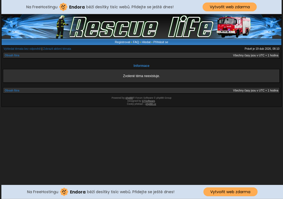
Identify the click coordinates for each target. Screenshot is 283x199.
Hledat (146, 42)
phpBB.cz (150, 104)
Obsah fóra (12, 55)
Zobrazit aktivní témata (57, 48)
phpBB (129, 97)
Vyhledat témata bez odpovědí (22, 48)
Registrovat (122, 42)
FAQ (136, 42)
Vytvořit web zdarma (230, 7)
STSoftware (148, 101)
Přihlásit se (160, 42)
